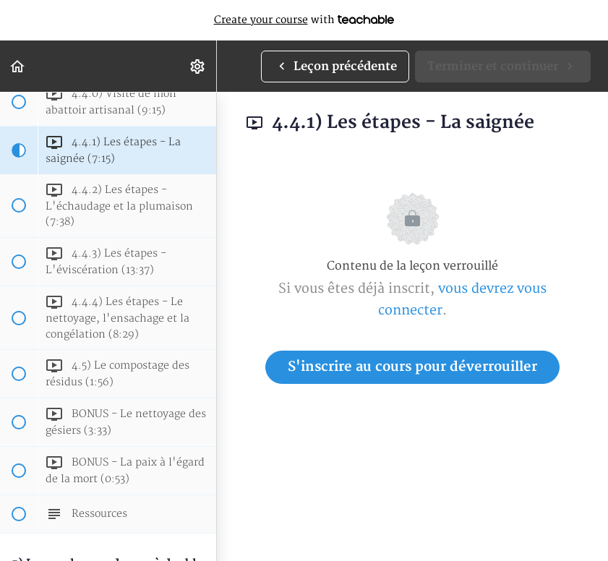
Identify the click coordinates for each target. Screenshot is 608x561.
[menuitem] (198, 66)
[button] (18, 66)
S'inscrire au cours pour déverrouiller (412, 367)
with (304, 20)
